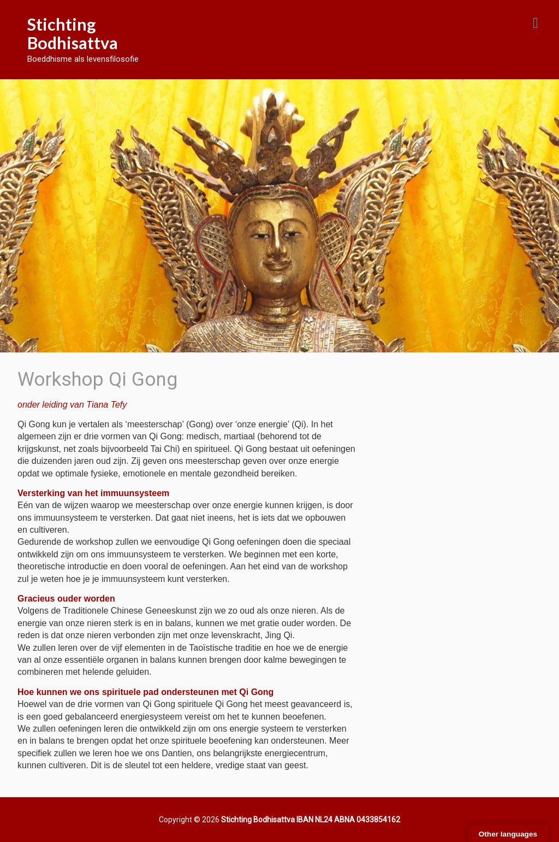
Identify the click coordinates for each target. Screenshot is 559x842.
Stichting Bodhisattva (72, 33)
